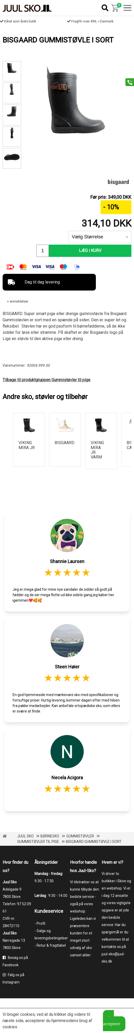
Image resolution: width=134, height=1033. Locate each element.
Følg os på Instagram (13, 978)
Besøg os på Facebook (15, 961)
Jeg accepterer (111, 1020)
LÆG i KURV (90, 250)
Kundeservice (48, 911)
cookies (27, 1014)
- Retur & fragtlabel (50, 945)
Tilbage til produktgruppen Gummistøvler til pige (46, 379)
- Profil (39, 923)
